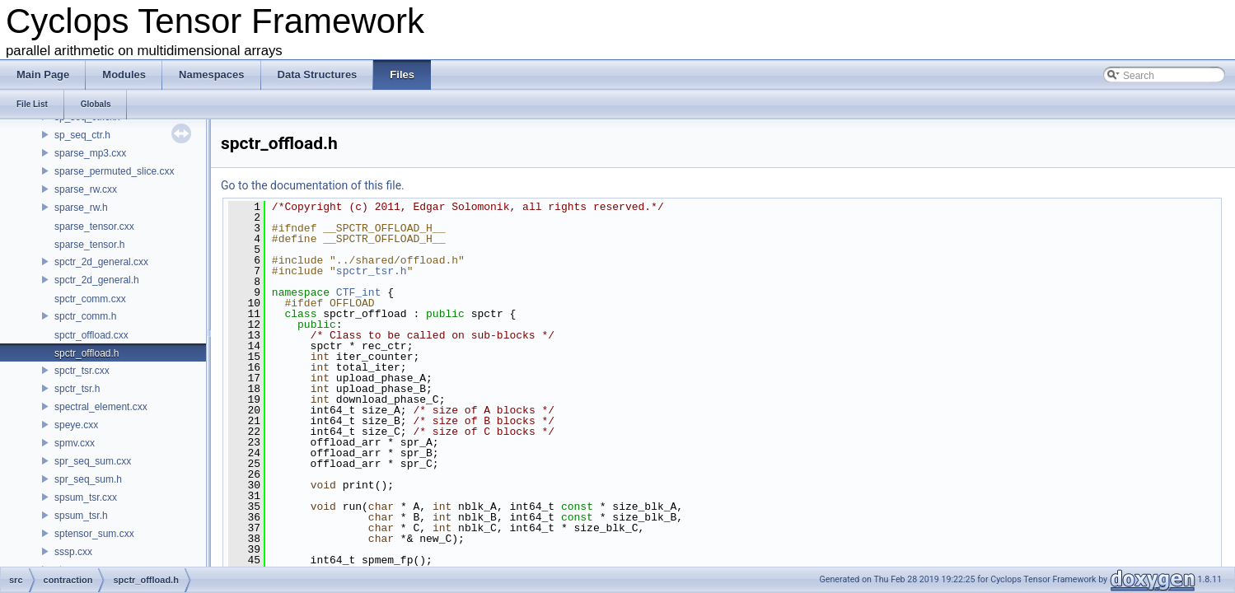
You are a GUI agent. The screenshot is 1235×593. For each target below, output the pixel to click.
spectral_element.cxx (100, 407)
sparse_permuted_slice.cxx (114, 171)
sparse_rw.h (81, 207)
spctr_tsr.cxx (82, 370)
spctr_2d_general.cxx (101, 262)
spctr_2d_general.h (96, 280)
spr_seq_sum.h (88, 479)
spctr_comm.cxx (90, 299)
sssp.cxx (73, 552)
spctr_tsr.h (77, 389)
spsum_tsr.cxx (85, 497)
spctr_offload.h (86, 353)
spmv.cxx (74, 443)
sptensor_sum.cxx (94, 533)
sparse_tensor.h (89, 244)
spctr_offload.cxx (91, 335)
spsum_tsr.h (81, 515)
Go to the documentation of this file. (313, 185)
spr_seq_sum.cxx (92, 461)
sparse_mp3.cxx (90, 153)
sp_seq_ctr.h (82, 135)
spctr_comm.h (85, 316)
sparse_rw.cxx (85, 189)
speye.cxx (76, 425)
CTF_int (358, 292)
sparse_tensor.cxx (94, 226)
